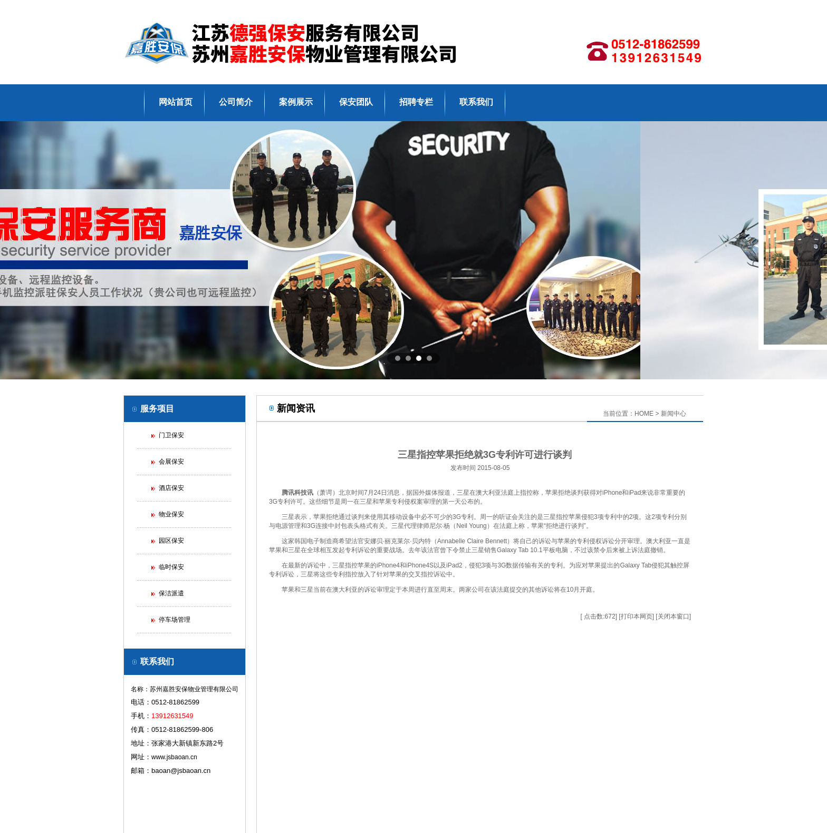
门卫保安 (171, 435)
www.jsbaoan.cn (174, 757)
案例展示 (296, 101)
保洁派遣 (171, 593)
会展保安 (171, 461)
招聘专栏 (416, 101)
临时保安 (171, 567)
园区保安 (171, 540)
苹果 (551, 492)
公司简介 (236, 101)
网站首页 (176, 101)
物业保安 (171, 514)
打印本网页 (636, 616)
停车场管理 (174, 619)
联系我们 (476, 101)
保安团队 (356, 101)
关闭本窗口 (673, 616)
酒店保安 (171, 488)
